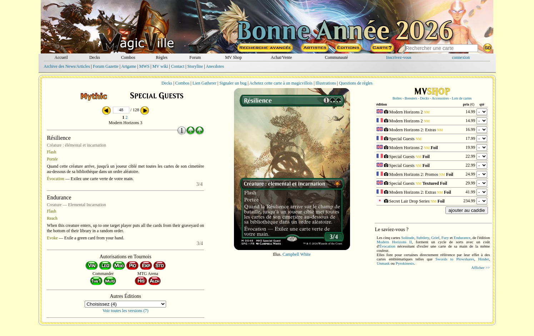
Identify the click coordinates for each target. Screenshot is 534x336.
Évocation (55, 178)
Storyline (195, 66)
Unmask (383, 263)
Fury (445, 237)
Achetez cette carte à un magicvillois (281, 83)
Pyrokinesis (405, 263)
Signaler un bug (232, 83)
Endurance (462, 237)
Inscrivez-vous (398, 57)
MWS (144, 66)
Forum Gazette (106, 66)
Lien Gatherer (204, 83)
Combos (128, 57)
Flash (51, 151)
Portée (52, 159)
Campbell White (297, 254)
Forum (195, 57)
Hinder (483, 259)
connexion (461, 57)
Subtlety (422, 237)
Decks (94, 57)
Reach (52, 218)
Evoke (52, 237)
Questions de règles (356, 83)
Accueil (61, 57)
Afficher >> (480, 267)
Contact (177, 66)
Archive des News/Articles (67, 66)
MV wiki (160, 66)
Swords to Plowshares (454, 259)
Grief (435, 237)
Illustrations (325, 83)
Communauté (336, 57)
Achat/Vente (281, 57)
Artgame (128, 66)
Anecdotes (215, 66)
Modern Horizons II (394, 242)
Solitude (407, 237)
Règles (162, 57)
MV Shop (233, 57)
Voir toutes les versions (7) (125, 310)
